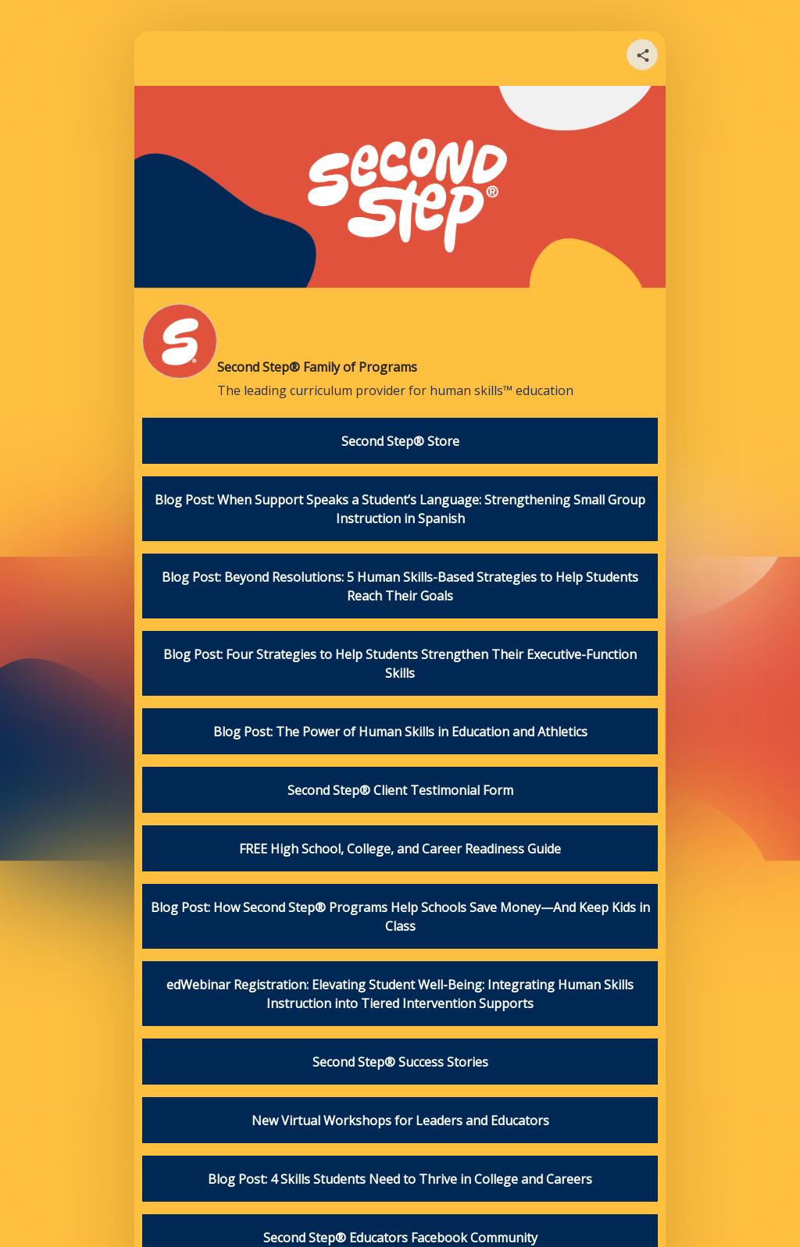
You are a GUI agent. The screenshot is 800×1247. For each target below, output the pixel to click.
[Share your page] (642, 54)
